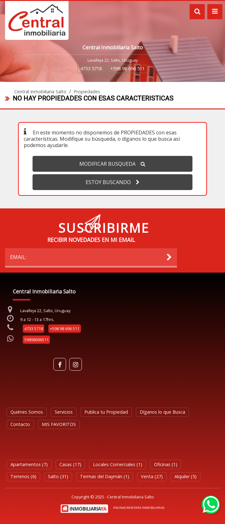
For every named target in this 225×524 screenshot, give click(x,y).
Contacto (20, 424)
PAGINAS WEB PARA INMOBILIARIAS (138, 508)
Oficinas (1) (165, 464)
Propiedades (87, 92)
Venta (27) (152, 476)
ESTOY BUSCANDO (112, 182)
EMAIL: (91, 257)
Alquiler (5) (185, 476)
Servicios (64, 412)
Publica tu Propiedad (106, 412)
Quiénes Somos (26, 412)
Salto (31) (58, 476)
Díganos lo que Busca (162, 412)
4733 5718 (91, 68)
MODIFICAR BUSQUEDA (112, 163)
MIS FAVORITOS (59, 424)
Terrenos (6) (23, 476)
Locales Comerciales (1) (117, 464)
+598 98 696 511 (127, 68)
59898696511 (36, 339)
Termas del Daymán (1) (104, 476)
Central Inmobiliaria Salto (40, 92)
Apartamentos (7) (29, 464)
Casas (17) (70, 464)
